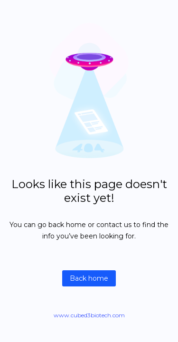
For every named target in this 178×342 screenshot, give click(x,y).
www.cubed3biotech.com (89, 315)
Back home (89, 278)
